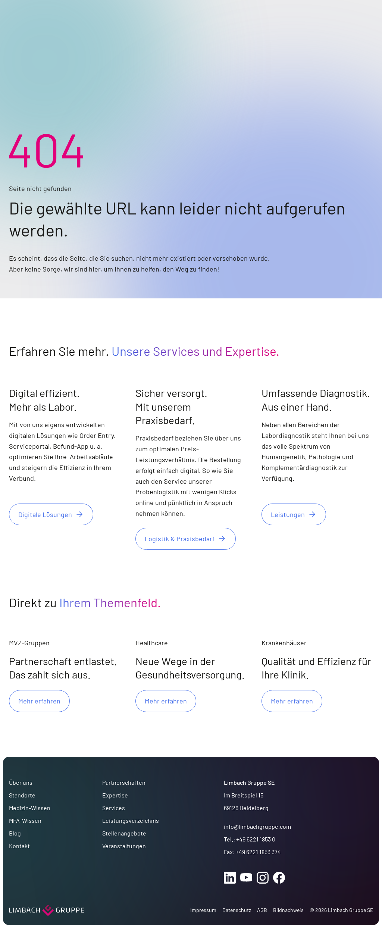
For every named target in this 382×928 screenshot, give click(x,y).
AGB (262, 910)
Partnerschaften (123, 782)
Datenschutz (236, 910)
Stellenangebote (124, 833)
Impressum (203, 910)
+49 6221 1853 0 (255, 839)
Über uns (20, 782)
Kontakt (19, 845)
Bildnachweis (288, 910)
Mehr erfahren (39, 701)
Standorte (22, 795)
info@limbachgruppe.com (257, 826)
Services (113, 807)
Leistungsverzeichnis (130, 820)
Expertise (115, 795)
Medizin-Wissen (29, 807)
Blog (15, 833)
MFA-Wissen (25, 820)
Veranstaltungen (124, 845)
